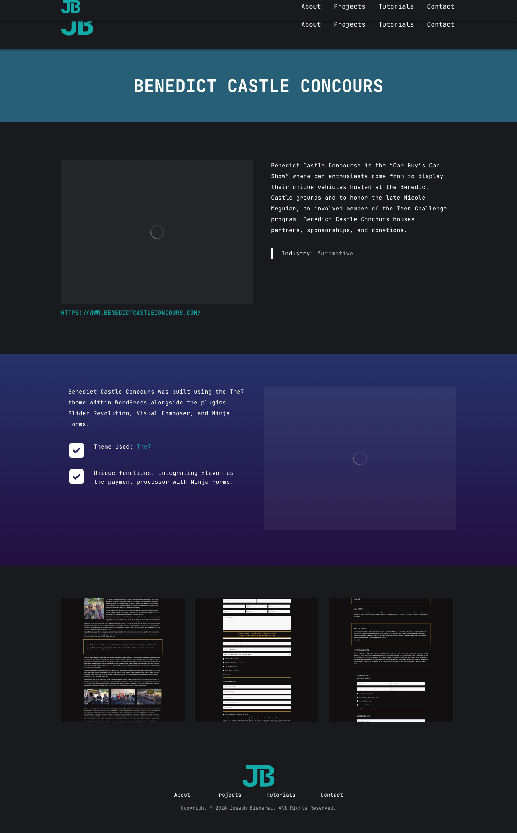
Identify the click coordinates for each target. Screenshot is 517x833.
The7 (144, 446)
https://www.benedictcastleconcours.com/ (131, 312)
